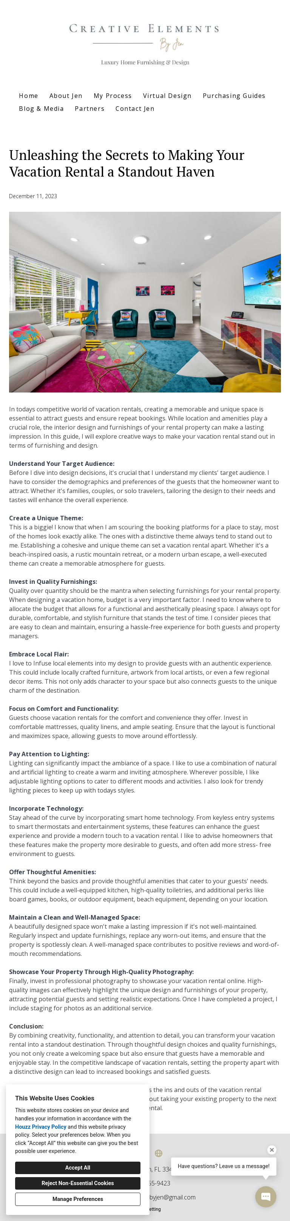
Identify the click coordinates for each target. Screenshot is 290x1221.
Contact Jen (135, 108)
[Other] (158, 1153)
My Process (113, 96)
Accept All (77, 1168)
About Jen (66, 96)
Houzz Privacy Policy (40, 1127)
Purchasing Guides (234, 96)
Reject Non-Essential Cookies (78, 1183)
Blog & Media (41, 108)
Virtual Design (167, 96)
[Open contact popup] (265, 1196)
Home (28, 96)
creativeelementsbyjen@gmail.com (150, 1197)
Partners (90, 108)
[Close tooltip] (271, 1149)
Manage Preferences (77, 1199)
